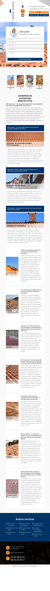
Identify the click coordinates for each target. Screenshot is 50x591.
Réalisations (33, 15)
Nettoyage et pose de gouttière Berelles (39, 524)
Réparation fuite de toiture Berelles (25, 524)
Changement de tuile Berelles (25, 533)
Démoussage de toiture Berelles (11, 524)
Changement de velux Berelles (13, 528)
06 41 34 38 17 (13, 15)
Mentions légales (33, 566)
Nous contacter (43, 15)
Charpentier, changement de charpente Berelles (38, 529)
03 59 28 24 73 (13, 6)
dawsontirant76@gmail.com (17, 552)
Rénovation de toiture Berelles (26, 528)
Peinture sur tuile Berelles (12, 533)
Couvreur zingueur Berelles (38, 535)
